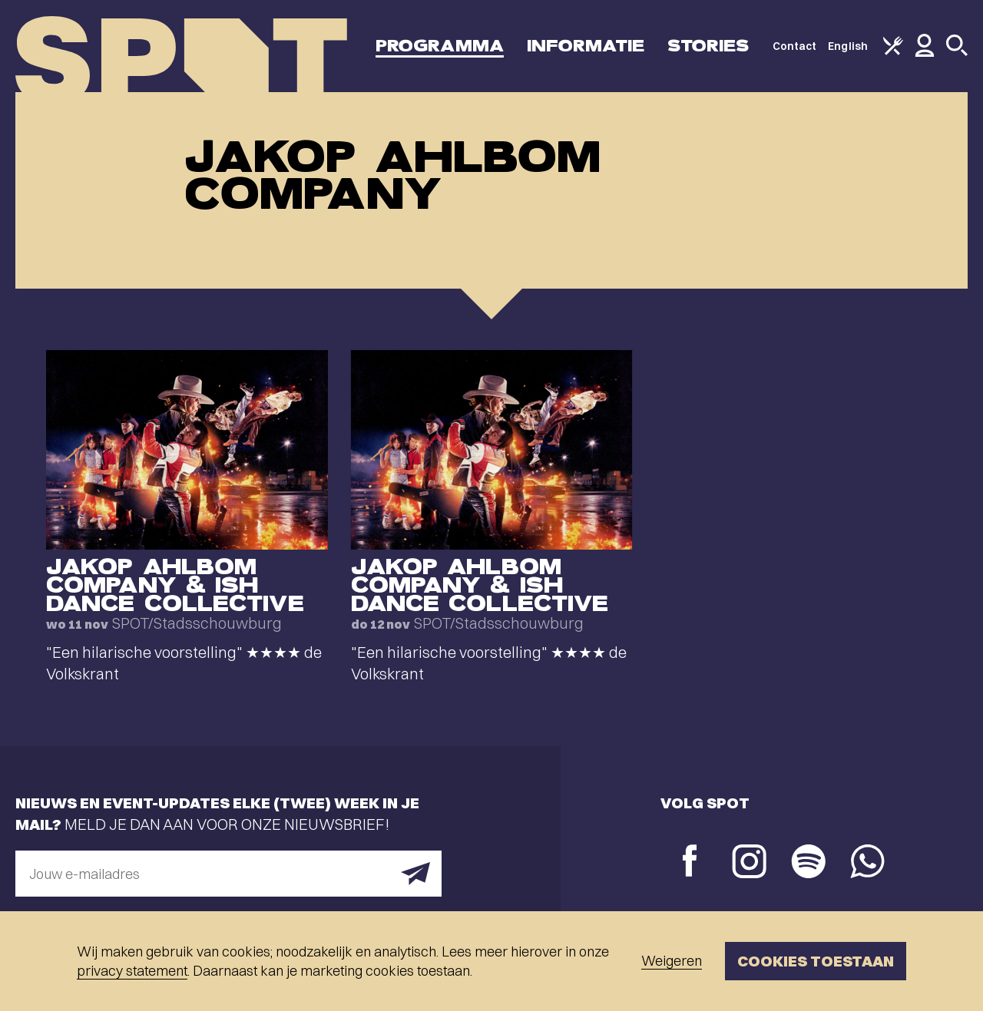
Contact (795, 46)
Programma (440, 46)
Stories (708, 46)
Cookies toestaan (815, 960)
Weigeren (671, 961)
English (848, 46)
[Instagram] (749, 863)
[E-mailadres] (228, 874)
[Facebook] (690, 862)
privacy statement (132, 971)
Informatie (585, 46)
